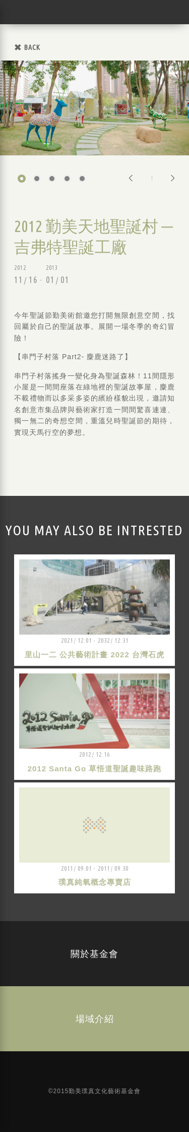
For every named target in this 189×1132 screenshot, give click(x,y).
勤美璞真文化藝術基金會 (22, 12)
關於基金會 (94, 953)
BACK (32, 47)
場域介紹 (95, 1018)
